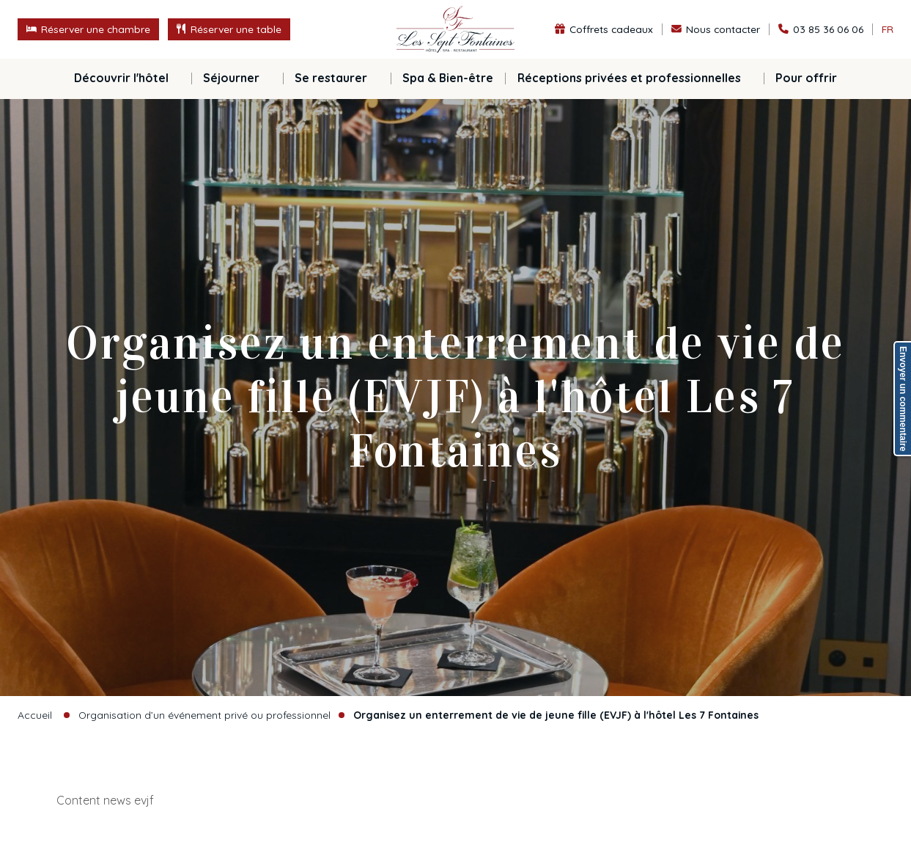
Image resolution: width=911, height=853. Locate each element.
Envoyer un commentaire (903, 398)
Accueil (35, 715)
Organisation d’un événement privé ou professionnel (204, 715)
